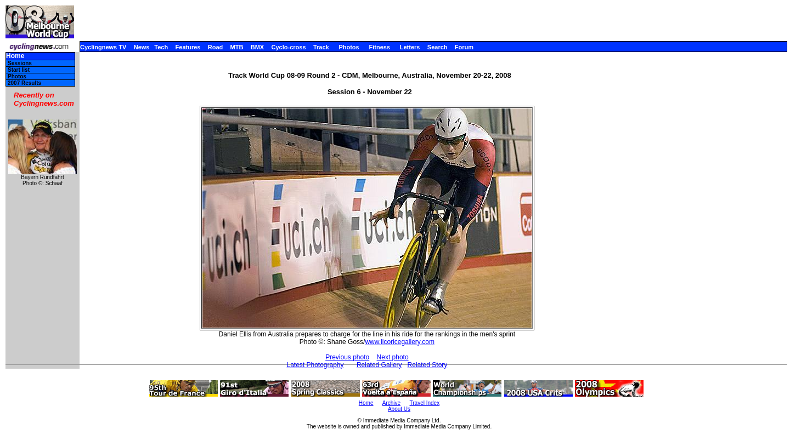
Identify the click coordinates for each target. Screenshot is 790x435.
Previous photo (347, 357)
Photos (348, 47)
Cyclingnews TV (103, 47)
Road (215, 47)
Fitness (379, 47)
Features (188, 47)
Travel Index (425, 403)
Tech (161, 47)
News (142, 47)
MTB (237, 47)
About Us (399, 409)
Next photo (393, 357)
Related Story (428, 365)
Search (437, 47)
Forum (464, 47)
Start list (19, 70)
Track (321, 47)
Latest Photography (314, 365)
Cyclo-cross (289, 47)
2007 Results (24, 83)
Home (15, 56)
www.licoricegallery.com (399, 342)
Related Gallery (379, 365)
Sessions (20, 63)
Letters (410, 47)
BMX (257, 47)
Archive (391, 403)
